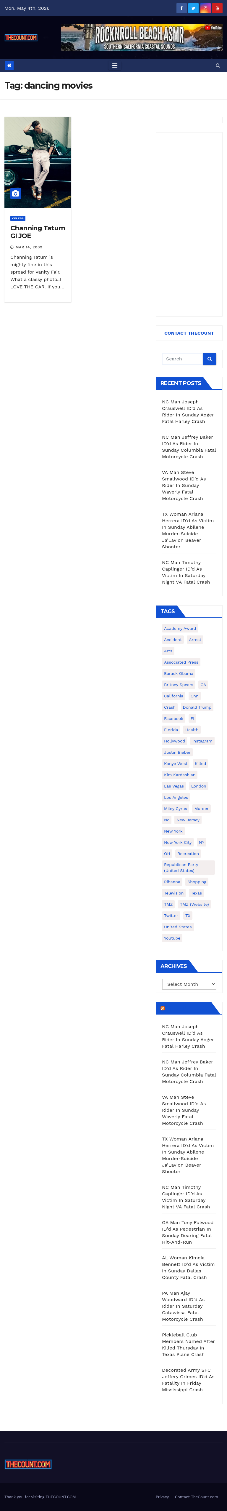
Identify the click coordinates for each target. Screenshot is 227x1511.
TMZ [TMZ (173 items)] (168, 904)
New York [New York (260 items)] (173, 831)
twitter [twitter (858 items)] (171, 915)
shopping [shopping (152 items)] (196, 881)
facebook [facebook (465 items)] (173, 718)
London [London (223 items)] (198, 786)
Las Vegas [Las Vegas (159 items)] (174, 786)
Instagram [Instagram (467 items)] (202, 741)
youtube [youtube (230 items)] (172, 938)
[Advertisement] (189, 224)
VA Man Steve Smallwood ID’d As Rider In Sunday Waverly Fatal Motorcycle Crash (184, 485)
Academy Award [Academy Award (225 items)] (180, 628)
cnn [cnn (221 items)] (195, 696)
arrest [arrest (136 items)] (195, 639)
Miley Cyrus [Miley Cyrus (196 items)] (175, 808)
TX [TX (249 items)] (187, 915)
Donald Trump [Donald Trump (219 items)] (197, 707)
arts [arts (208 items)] (168, 651)
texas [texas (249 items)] (196, 893)
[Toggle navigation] (114, 65)
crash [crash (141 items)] (170, 707)
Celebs (18, 218)
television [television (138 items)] (174, 893)
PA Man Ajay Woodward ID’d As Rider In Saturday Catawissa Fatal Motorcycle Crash (183, 1306)
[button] (218, 65)
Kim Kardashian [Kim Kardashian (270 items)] (179, 774)
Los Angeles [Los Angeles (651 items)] (176, 797)
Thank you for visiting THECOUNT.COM (40, 1497)
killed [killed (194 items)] (200, 763)
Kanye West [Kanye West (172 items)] (175, 763)
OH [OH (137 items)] (167, 853)
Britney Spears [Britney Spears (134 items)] (178, 684)
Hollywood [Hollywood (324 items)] (174, 741)
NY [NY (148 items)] (201, 842)
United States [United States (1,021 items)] (178, 926)
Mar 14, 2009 (29, 247)
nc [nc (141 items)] (166, 819)
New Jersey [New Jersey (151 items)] (188, 819)
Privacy (162, 1497)
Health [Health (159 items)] (192, 729)
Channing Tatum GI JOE (37, 232)
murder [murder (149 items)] (201, 808)
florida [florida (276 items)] (171, 729)
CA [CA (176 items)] (203, 684)
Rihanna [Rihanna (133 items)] (172, 881)
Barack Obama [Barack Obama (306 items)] (178, 673)
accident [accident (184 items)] (173, 639)
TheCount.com (187, 1008)
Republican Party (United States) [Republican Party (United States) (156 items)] (181, 867)
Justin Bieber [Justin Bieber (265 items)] (177, 752)
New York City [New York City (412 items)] (178, 842)
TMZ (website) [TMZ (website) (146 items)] (194, 904)
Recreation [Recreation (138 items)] (188, 853)
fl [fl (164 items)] (192, 718)
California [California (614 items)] (173, 696)
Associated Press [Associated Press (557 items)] (181, 662)
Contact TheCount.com (196, 1497)
